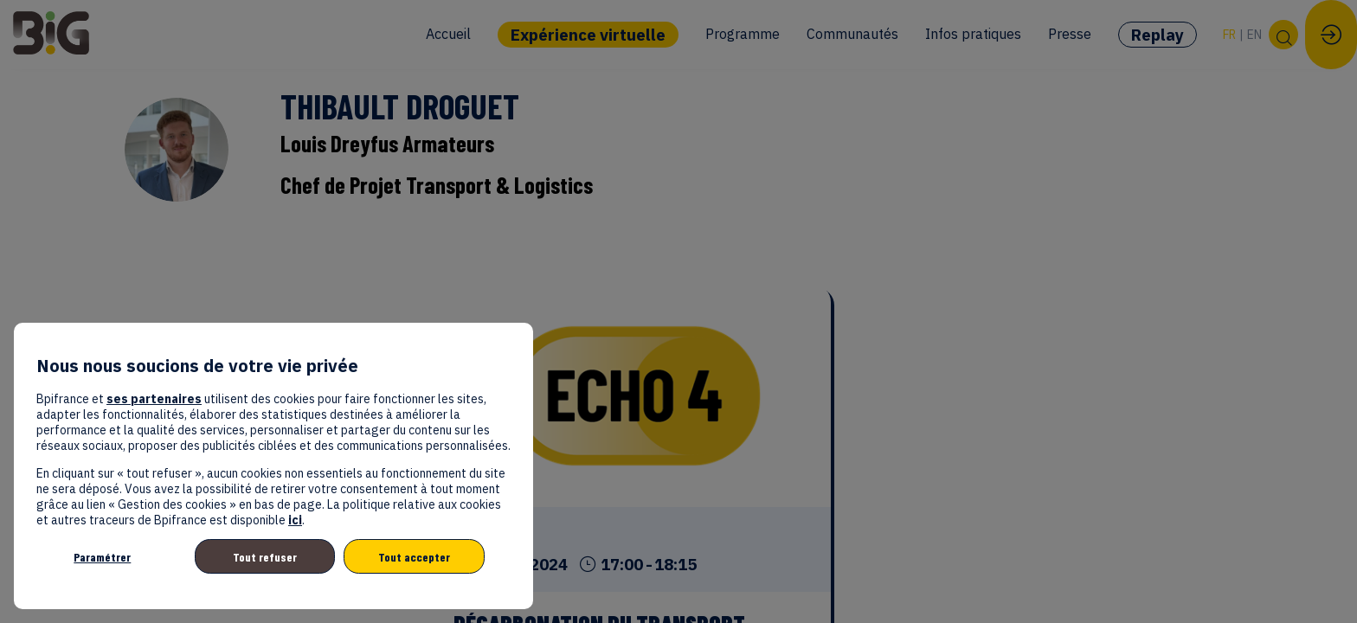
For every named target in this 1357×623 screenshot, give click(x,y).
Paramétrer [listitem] (102, 556)
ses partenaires (154, 399)
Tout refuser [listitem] (265, 556)
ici (295, 520)
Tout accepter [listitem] (414, 556)
